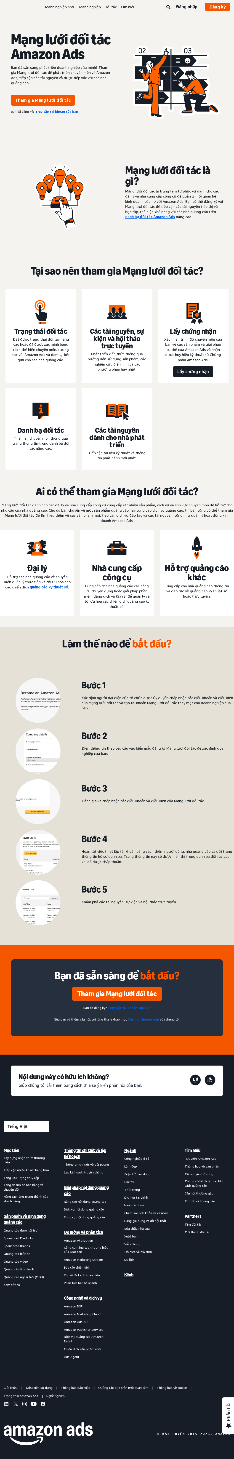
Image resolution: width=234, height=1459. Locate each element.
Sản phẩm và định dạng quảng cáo (25, 1219)
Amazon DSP (73, 1306)
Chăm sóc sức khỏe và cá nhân (146, 1213)
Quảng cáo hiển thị (17, 1254)
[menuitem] (26, 1253)
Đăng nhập (186, 6)
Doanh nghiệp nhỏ (59, 7)
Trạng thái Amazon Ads (21, 1396)
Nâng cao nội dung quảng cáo (85, 1201)
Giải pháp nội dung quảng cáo (86, 1190)
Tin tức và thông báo (200, 1201)
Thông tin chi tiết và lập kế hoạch (85, 1153)
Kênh (128, 1274)
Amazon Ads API (76, 1322)
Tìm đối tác (193, 1224)
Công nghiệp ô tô (136, 1158)
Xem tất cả (12, 1285)
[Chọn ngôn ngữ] (26, 1126)
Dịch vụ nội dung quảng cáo (84, 1209)
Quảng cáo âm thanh (19, 1269)
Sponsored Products (18, 1238)
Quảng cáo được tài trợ (20, 1230)
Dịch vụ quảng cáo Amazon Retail (84, 1339)
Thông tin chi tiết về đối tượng (86, 1164)
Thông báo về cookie (172, 1388)
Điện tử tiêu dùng (137, 1174)
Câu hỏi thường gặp (199, 1193)
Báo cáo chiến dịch (77, 1267)
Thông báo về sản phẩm (202, 1166)
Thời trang (132, 1190)
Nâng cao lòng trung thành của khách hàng (26, 1198)
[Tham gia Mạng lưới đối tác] (117, 994)
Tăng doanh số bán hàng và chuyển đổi (23, 1187)
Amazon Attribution (78, 1240)
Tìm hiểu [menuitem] (192, 1150)
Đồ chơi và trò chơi (138, 1252)
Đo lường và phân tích (83, 1232)
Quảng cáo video (16, 1261)
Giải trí (129, 1182)
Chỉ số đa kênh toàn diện (82, 1275)
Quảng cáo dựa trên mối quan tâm (123, 1388)
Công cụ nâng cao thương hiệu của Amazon (86, 1249)
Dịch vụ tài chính (136, 1197)
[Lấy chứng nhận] (193, 371)
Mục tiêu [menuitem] (11, 1150)
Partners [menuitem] (193, 1216)
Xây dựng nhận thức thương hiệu (24, 1160)
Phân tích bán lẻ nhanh (80, 1283)
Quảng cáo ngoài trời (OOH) (24, 1277)
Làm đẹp (130, 1166)
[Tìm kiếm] (168, 7)
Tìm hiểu (127, 7)
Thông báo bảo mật (75, 1388)
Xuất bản (131, 1236)
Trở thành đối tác (197, 1232)
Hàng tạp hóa (134, 1205)
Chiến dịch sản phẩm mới (82, 1349)
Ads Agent (71, 1357)
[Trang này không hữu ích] (195, 1080)
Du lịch (129, 1259)
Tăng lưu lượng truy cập (21, 1178)
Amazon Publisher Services (83, 1329)
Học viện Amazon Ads (200, 1158)
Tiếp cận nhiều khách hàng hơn (26, 1170)
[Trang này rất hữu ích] (210, 1080)
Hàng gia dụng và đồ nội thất (145, 1221)
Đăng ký (217, 6)
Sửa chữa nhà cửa (137, 1228)
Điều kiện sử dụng (39, 1388)
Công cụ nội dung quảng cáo (84, 1217)
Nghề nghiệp (55, 1396)
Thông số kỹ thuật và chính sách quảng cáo (204, 1183)
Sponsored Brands (17, 1246)
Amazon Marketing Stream (83, 1259)
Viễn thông (132, 1244)
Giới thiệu (11, 1388)
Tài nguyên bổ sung (199, 1174)
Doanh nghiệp (89, 7)
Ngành (130, 1150)
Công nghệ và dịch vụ (83, 1298)
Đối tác (110, 7)
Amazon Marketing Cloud (82, 1314)
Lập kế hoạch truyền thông (83, 1172)
